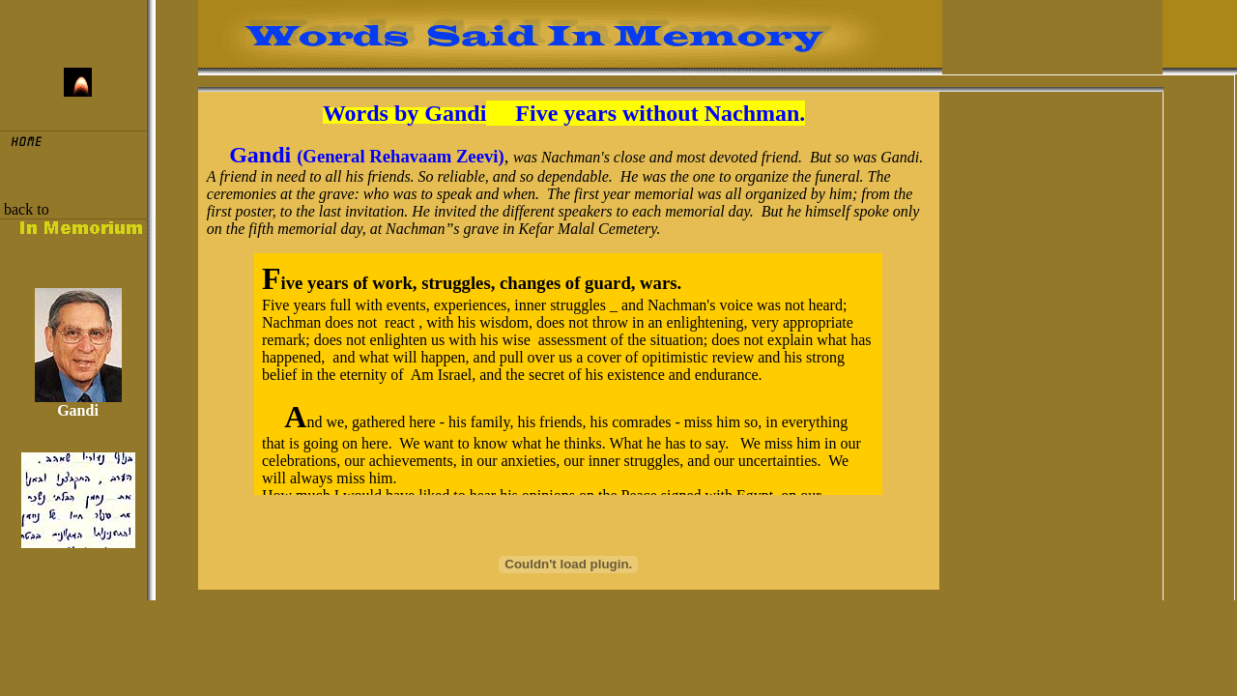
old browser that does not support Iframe (568, 374)
